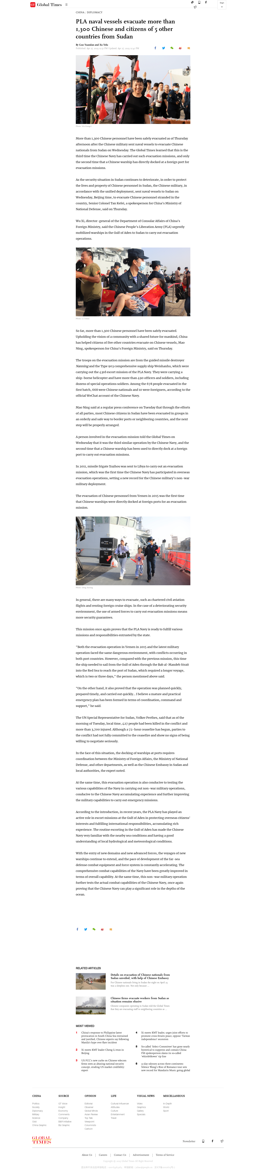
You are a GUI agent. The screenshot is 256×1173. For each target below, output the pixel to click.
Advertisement (141, 1154)
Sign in (222, 5)
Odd (34, 1121)
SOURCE (63, 1096)
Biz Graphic (64, 1125)
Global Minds (91, 1110)
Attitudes (115, 1107)
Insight (61, 1107)
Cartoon (89, 1128)
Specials (141, 1114)
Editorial (88, 1103)
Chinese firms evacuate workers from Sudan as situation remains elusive (140, 999)
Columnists (90, 1125)
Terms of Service (165, 1154)
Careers (103, 1154)
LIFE (113, 1096)
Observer (89, 1107)
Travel (113, 1118)
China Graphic (39, 1125)
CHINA (80, 12)
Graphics (141, 1107)
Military (35, 1114)
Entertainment (118, 1114)
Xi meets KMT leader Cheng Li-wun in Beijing (102, 1051)
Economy (63, 1110)
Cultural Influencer (120, 1103)
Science (36, 1118)
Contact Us (120, 1154)
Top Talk (89, 1118)
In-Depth (167, 1103)
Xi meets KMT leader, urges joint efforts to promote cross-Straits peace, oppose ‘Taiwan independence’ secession (165, 1036)
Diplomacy (37, 1110)
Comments (64, 1114)
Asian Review (91, 1114)
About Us (87, 1154)
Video (140, 1103)
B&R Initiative (64, 1121)
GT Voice (62, 1103)
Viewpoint (89, 1121)
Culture (114, 1110)
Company (63, 1118)
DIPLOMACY (94, 12)
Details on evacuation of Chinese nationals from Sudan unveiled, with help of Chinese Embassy (140, 976)
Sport (166, 1110)
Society (35, 1107)
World (166, 1107)
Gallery (140, 1110)
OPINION (90, 1096)
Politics (35, 1103)
